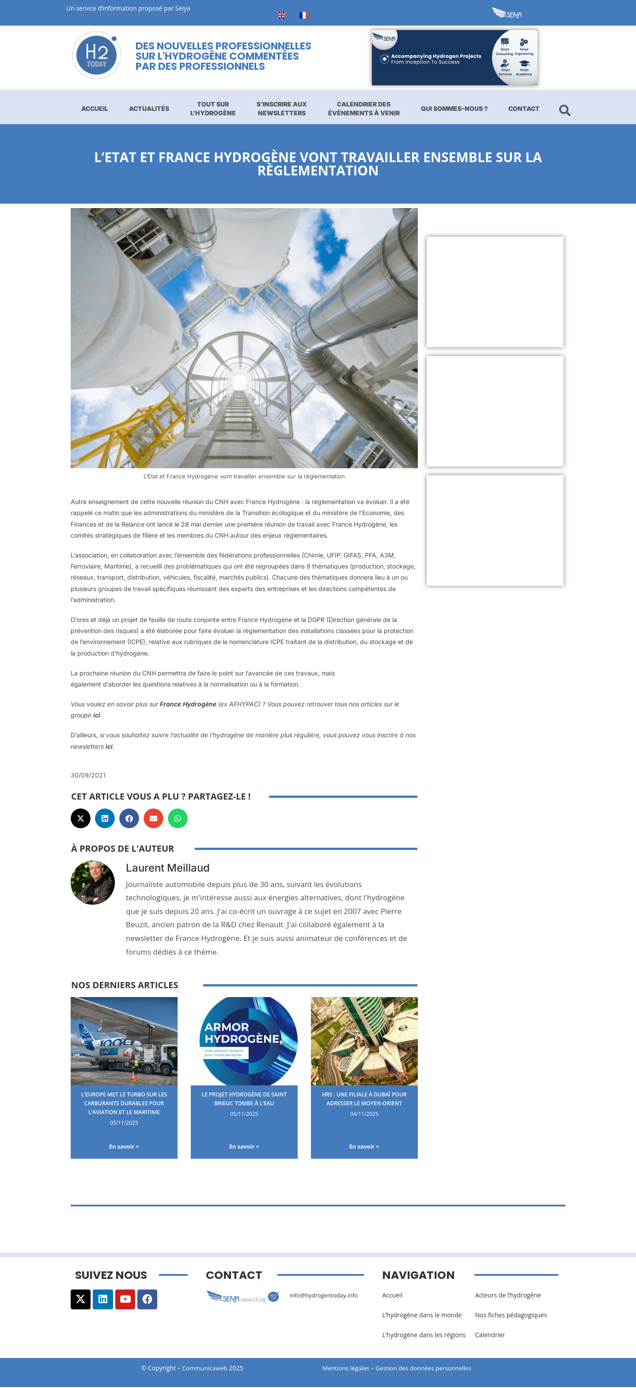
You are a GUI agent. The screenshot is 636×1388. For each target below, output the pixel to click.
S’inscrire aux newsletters (282, 108)
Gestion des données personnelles (429, 1369)
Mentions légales (346, 1369)
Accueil (94, 108)
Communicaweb (205, 1369)
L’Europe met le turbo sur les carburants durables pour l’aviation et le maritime (124, 1107)
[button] (81, 818)
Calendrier (490, 1335)
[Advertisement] (495, 292)
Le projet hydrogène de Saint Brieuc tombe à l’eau (244, 1098)
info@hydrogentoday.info (326, 1296)
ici (96, 715)
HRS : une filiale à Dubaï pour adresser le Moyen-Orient (364, 1102)
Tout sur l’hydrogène (213, 108)
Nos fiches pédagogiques (511, 1316)
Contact (524, 108)
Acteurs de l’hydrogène (508, 1296)
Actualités (149, 108)
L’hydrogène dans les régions (424, 1335)
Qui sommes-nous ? (454, 108)
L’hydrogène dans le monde (422, 1316)
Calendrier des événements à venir (364, 108)
